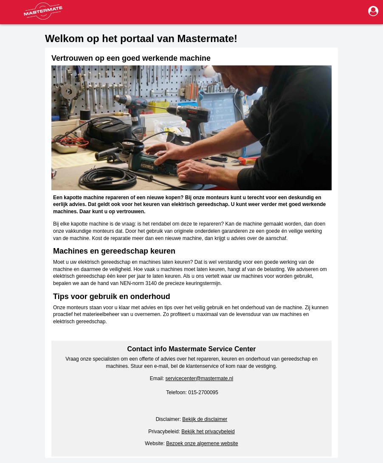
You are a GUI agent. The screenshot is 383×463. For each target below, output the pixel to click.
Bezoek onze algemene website (202, 443)
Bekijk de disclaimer (204, 419)
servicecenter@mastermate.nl (200, 378)
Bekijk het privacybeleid (207, 432)
